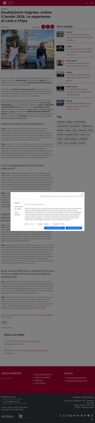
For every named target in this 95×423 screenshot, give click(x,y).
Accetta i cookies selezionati (54, 228)
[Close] (82, 194)
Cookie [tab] (17, 203)
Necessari (30, 224)
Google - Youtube (43, 224)
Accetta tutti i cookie (74, 228)
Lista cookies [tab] (17, 214)
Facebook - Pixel (58, 224)
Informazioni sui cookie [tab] (19, 208)
